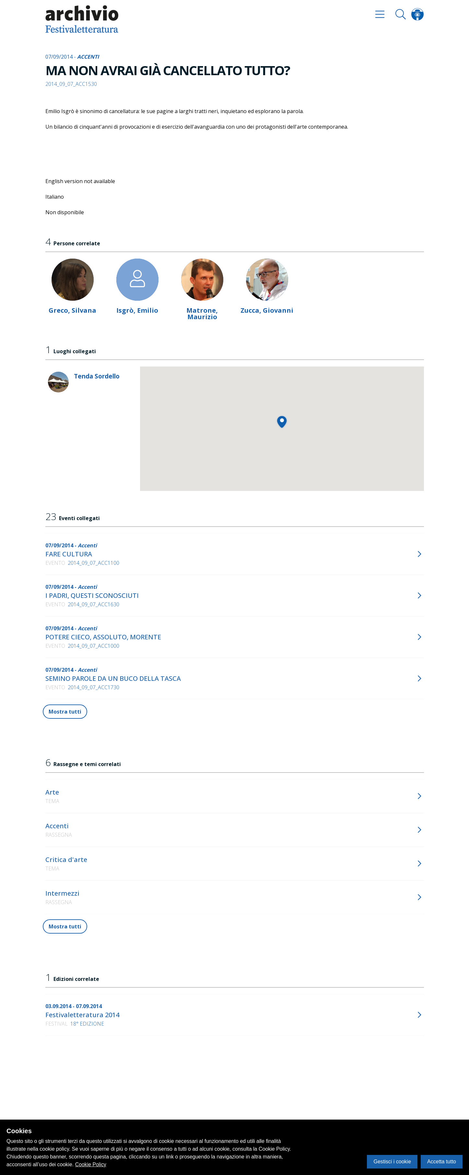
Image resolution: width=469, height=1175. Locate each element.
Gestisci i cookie (392, 1161)
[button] (282, 422)
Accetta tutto (441, 1161)
